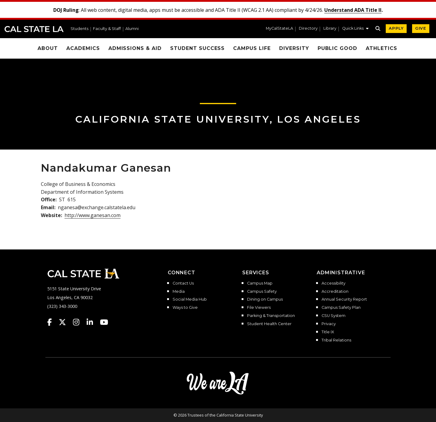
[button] (355, 29)
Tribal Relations (336, 340)
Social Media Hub (190, 299)
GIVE (420, 28)
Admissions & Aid (135, 48)
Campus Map (259, 283)
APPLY (396, 28)
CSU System (333, 316)
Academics (83, 48)
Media (179, 291)
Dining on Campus (265, 299)
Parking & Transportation (271, 316)
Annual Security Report (344, 299)
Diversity (294, 48)
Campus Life (252, 48)
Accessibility (333, 283)
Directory (308, 29)
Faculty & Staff (107, 29)
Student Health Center (269, 324)
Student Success (197, 48)
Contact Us (183, 283)
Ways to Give (185, 307)
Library (329, 29)
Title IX (328, 332)
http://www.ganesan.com (92, 215)
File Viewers (259, 307)
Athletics (381, 48)
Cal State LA (34, 29)
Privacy (329, 324)
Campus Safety (262, 291)
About (48, 48)
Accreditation (335, 291)
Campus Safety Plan (341, 307)
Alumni (132, 29)
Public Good (338, 48)
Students (79, 29)
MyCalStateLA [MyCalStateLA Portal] (279, 29)
